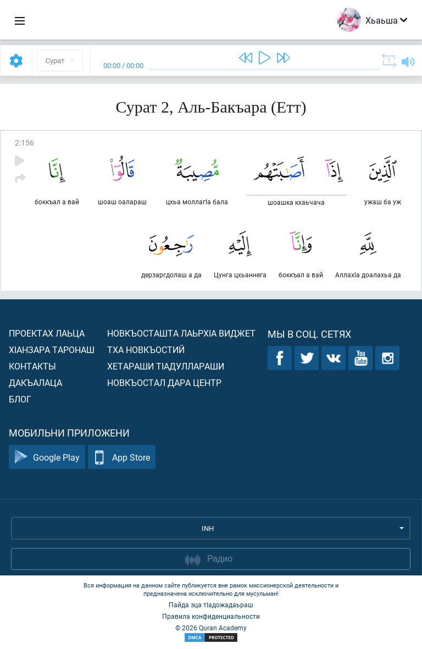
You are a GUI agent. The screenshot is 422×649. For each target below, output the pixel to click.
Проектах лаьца (47, 333)
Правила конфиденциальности (211, 616)
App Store (121, 457)
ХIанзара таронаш (52, 349)
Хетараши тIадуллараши (165, 366)
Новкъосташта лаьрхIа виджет (181, 333)
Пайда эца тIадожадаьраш (211, 604)
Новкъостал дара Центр (164, 382)
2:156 (24, 142)
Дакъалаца (35, 382)
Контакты (32, 366)
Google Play (47, 457)
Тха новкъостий (146, 349)
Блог (20, 399)
